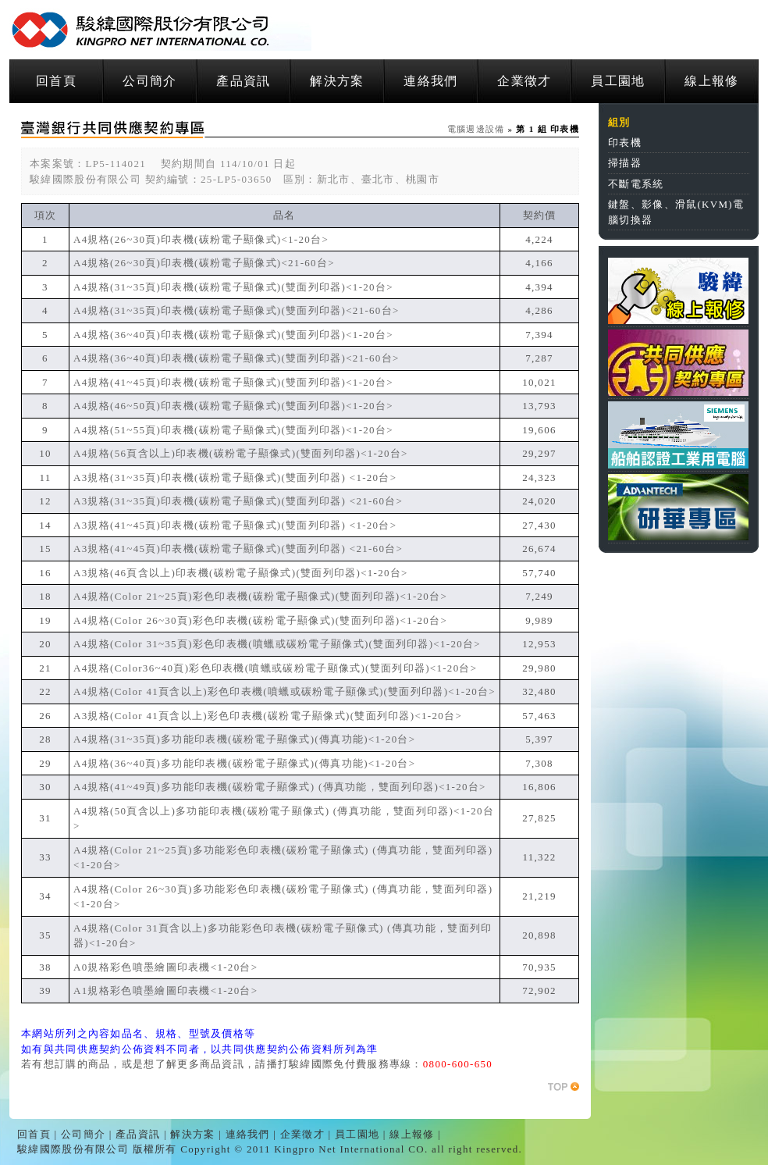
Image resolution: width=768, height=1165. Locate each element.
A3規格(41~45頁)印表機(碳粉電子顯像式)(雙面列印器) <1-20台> (234, 525)
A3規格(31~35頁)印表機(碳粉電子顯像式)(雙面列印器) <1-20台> (234, 477)
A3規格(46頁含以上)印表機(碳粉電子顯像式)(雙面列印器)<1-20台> (240, 573)
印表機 (625, 142)
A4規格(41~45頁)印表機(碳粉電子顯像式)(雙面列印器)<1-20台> (233, 382)
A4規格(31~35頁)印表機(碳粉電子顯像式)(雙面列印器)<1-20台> (233, 287)
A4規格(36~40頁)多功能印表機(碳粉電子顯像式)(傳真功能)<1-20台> (244, 763)
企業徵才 (524, 80)
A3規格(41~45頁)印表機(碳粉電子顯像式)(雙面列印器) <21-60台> (238, 548)
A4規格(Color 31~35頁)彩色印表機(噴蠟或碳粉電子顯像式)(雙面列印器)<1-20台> (277, 644)
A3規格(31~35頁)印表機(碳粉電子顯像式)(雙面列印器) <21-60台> (238, 501)
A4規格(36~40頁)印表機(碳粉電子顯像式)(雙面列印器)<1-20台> (233, 334)
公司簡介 (149, 80)
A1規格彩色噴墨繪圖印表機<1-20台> (165, 990)
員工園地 (618, 80)
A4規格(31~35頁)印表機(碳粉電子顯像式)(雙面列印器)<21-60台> (236, 310)
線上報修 (711, 80)
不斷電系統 (636, 184)
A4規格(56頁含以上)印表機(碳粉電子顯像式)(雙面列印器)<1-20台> (240, 453)
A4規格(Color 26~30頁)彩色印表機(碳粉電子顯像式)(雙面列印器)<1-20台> (260, 620)
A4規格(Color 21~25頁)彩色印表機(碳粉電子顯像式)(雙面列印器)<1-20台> (260, 596)
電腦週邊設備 (476, 129)
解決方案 (337, 80)
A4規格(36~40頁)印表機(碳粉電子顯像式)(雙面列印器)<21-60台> (236, 358)
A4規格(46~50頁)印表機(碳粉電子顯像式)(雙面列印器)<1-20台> (233, 405)
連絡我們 (430, 80)
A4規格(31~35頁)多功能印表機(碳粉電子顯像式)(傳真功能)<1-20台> (244, 739)
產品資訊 (243, 80)
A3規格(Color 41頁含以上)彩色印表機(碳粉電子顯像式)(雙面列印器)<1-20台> (267, 715)
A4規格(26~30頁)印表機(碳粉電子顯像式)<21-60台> (204, 263)
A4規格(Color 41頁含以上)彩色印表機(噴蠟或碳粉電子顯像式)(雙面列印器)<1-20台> (284, 691)
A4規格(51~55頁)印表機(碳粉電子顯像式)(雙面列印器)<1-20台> (233, 430)
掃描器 (625, 163)
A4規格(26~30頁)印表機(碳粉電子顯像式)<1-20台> (201, 239)
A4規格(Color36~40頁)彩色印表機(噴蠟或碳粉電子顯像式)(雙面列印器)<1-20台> (275, 668)
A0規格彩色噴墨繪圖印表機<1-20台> (165, 967)
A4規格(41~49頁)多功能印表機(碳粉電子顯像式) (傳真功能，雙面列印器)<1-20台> (279, 787)
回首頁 (56, 80)
